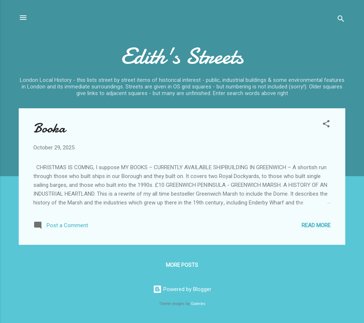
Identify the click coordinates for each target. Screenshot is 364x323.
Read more (316, 225)
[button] (326, 125)
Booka (49, 128)
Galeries (198, 303)
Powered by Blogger (182, 289)
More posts (182, 265)
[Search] (340, 20)
